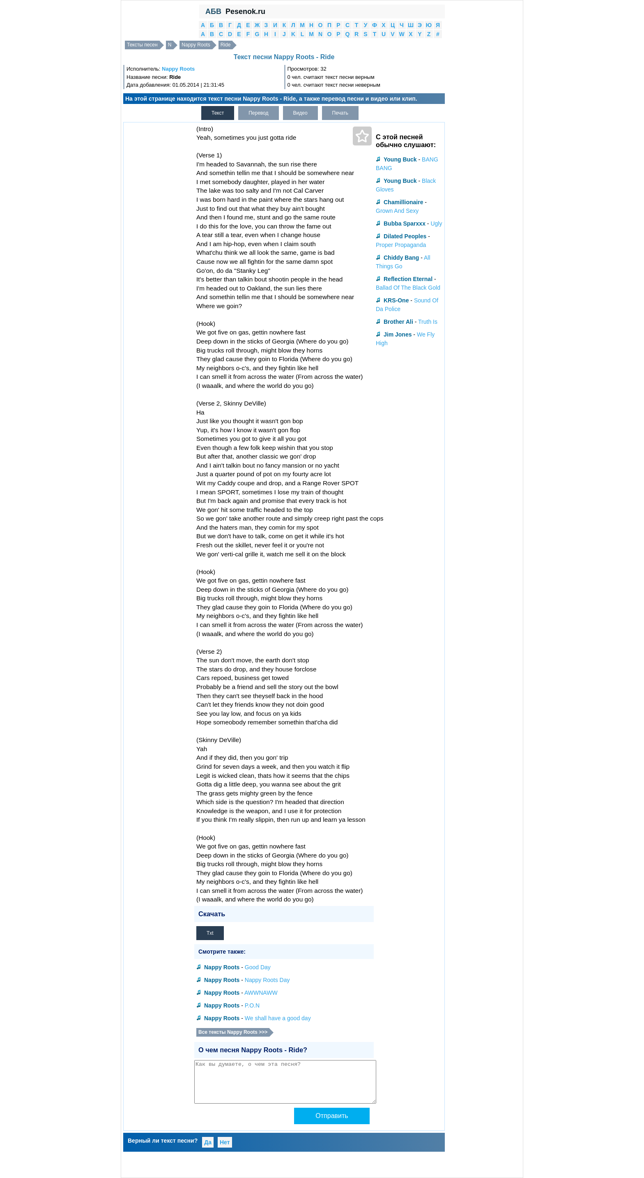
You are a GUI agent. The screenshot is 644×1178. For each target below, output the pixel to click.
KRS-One (396, 300)
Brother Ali (398, 321)
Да (208, 1142)
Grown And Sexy (397, 210)
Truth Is (427, 321)
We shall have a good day (278, 1018)
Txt (210, 933)
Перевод (258, 113)
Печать (340, 113)
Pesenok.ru (245, 11)
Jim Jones (398, 334)
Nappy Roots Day (267, 980)
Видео (300, 113)
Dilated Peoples (405, 236)
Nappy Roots (196, 45)
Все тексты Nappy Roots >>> (232, 1032)
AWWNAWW (261, 992)
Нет (225, 1142)
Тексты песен (142, 45)
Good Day (258, 967)
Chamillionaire (403, 202)
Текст (218, 113)
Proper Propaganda (401, 245)
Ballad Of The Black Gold (408, 287)
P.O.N (252, 1005)
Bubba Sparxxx (405, 223)
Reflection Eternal (408, 279)
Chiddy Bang (401, 257)
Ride (226, 45)
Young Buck (400, 159)
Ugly (436, 223)
